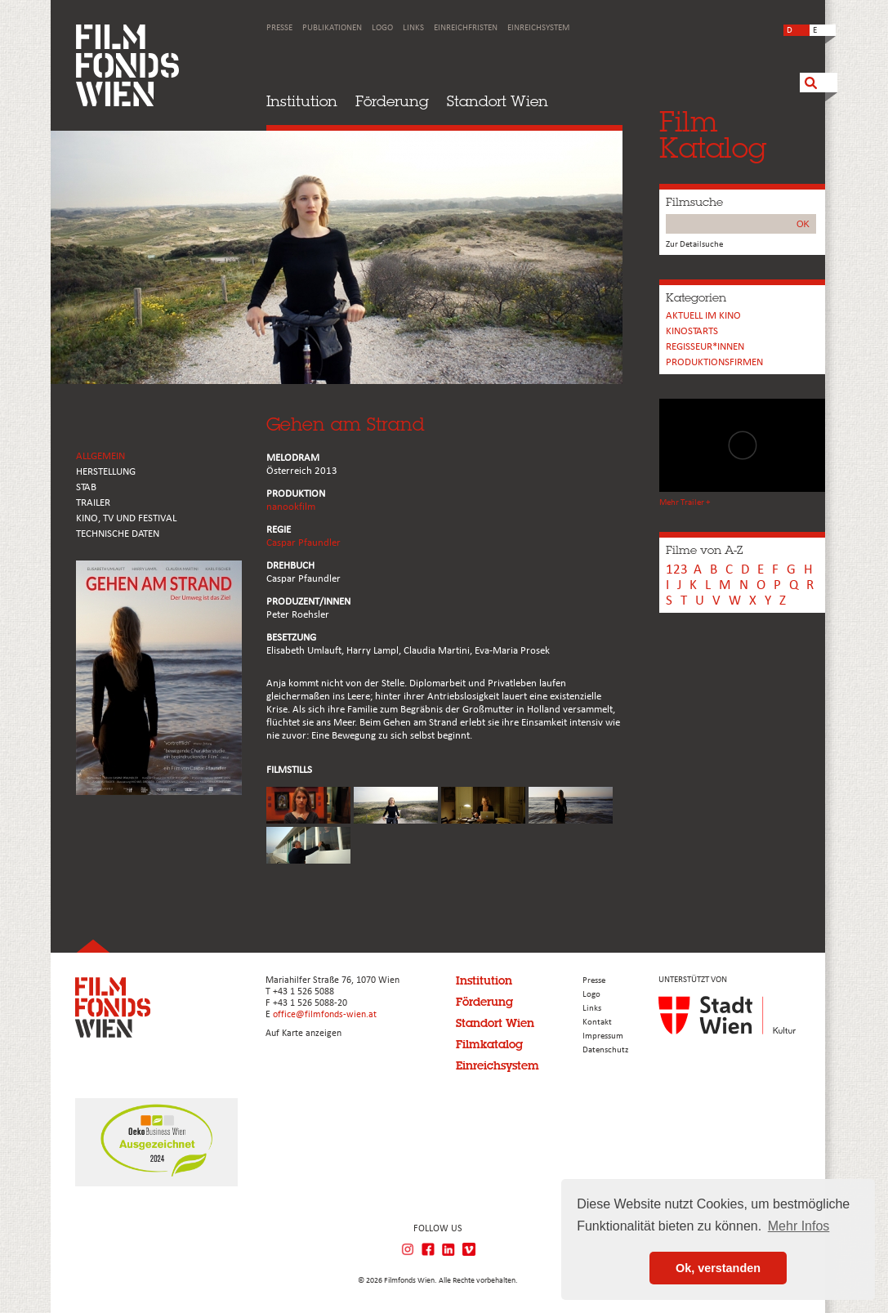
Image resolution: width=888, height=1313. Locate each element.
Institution (301, 101)
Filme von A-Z (704, 550)
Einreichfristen (466, 28)
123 (677, 570)
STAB (86, 487)
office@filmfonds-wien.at (325, 1015)
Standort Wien (497, 101)
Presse (279, 28)
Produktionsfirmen (714, 362)
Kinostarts (692, 331)
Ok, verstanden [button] (718, 1268)
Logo (382, 28)
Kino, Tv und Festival (126, 518)
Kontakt (597, 1022)
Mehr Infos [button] (799, 1226)
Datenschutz (605, 1050)
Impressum (602, 1036)
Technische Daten (117, 534)
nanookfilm (290, 507)
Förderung (392, 101)
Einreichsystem (538, 28)
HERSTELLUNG (106, 472)
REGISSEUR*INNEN (705, 347)
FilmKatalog (712, 134)
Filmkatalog (489, 1044)
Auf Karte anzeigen (303, 1033)
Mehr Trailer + (684, 502)
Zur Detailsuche (694, 244)
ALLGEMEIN (100, 456)
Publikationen (332, 28)
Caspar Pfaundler (303, 543)
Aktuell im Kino (703, 315)
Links (413, 28)
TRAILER (93, 503)
